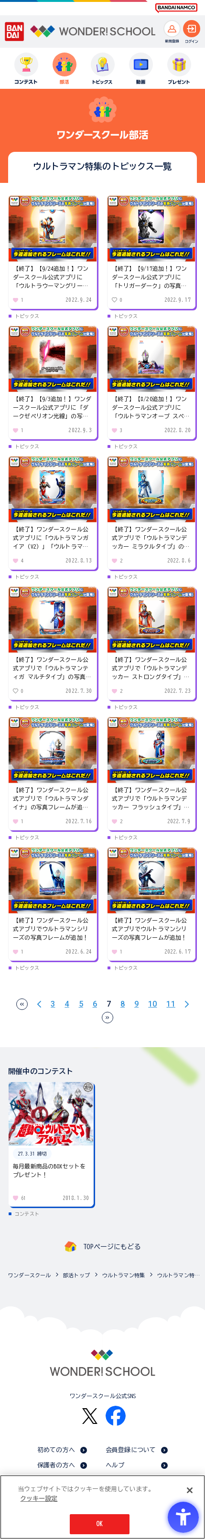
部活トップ (76, 1275)
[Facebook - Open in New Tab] (116, 1416)
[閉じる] (189, 1490)
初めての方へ (56, 1450)
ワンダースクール (29, 1275)
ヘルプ (115, 1465)
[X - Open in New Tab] (89, 1416)
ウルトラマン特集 (123, 1275)
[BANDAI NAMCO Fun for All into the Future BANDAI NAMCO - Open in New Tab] (176, 8)
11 (170, 1004)
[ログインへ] (191, 28)
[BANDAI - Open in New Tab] (14, 31)
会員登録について (131, 1450)
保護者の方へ (56, 1465)
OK (99, 1524)
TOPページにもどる (111, 1246)
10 (152, 1004)
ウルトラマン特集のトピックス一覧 (178, 1275)
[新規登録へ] (172, 28)
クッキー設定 (38, 1499)
